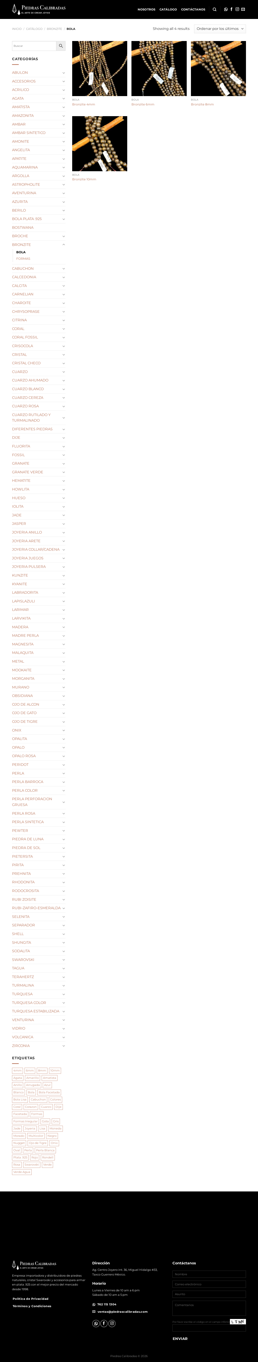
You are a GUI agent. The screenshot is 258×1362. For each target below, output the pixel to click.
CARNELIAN (22, 294)
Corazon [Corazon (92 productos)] (31, 1107)
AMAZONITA (23, 115)
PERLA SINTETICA (28, 822)
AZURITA (20, 202)
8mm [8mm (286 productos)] (42, 1070)
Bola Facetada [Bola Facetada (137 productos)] (49, 1092)
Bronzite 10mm (84, 179)
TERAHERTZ (23, 977)
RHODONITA (23, 882)
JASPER (19, 523)
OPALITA (19, 739)
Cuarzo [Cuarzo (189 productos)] (46, 1107)
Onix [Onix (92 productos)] (54, 1143)
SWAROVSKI (23, 960)
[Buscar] (214, 9)
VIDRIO (18, 1028)
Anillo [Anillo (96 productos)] (17, 1085)
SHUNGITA (21, 942)
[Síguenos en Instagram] (237, 9)
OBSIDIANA (22, 696)
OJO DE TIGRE (25, 721)
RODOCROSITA (25, 891)
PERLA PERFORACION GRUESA (32, 802)
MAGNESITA (22, 644)
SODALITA (21, 951)
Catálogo (168, 9)
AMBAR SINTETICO (28, 133)
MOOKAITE (22, 670)
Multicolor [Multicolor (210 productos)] (36, 1135)
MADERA (20, 627)
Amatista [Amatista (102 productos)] (49, 1078)
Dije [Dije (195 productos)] (58, 1107)
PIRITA (18, 865)
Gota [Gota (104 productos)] (45, 1121)
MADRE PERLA (25, 635)
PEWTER (20, 830)
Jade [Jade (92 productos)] (16, 1128)
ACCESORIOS (24, 81)
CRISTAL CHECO (26, 363)
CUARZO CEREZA (27, 398)
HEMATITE (21, 480)
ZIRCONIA (21, 1046)
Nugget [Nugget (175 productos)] (19, 1143)
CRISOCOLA (22, 346)
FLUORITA (21, 446)
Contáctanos (193, 9)
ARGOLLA (20, 176)
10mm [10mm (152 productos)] (55, 1070)
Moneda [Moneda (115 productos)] (55, 1128)
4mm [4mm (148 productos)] (17, 1070)
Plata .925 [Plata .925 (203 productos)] (20, 1157)
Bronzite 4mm (83, 104)
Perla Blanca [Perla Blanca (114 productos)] (45, 1150)
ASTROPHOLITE (26, 184)
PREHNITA (21, 874)
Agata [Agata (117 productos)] (17, 1078)
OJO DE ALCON (25, 704)
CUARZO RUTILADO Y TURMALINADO (31, 418)
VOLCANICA (22, 1037)
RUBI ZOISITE (24, 899)
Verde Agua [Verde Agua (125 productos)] (21, 1172)
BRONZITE (54, 29)
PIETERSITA (22, 856)
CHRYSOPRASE (26, 311)
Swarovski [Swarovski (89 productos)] (32, 1164)
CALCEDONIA (24, 277)
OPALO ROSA (24, 756)
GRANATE (20, 463)
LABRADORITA (25, 592)
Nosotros (147, 9)
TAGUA (18, 968)
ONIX (16, 730)
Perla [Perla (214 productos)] (28, 1150)
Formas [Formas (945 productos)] (36, 1114)
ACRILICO (20, 90)
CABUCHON (23, 268)
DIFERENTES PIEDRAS (32, 429)
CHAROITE (21, 303)
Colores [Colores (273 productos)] (55, 1099)
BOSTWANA (22, 227)
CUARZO (20, 372)
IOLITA (17, 506)
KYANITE (19, 584)
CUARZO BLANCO (28, 389)
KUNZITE (20, 575)
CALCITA (19, 286)
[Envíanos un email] (243, 9)
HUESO (18, 498)
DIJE (16, 437)
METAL (18, 661)
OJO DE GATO (24, 713)
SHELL (18, 934)
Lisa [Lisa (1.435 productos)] (42, 1128)
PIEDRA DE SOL (26, 848)
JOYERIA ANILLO (27, 532)
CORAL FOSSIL (25, 337)
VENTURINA (23, 1020)
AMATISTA (21, 107)
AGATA (18, 98)
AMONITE (20, 141)
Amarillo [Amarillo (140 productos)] (32, 1078)
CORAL (18, 329)
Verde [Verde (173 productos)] (47, 1164)
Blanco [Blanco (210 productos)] (18, 1092)
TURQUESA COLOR (29, 1003)
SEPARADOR (23, 925)
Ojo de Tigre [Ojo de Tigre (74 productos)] (38, 1143)
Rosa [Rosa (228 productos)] (16, 1164)
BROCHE (20, 236)
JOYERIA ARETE (26, 541)
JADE (17, 515)
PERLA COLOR (25, 790)
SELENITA (20, 917)
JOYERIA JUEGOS (27, 558)
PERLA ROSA (23, 813)
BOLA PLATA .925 (27, 219)
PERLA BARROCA (27, 782)
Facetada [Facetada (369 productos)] (20, 1114)
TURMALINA (23, 985)
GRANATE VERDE (27, 472)
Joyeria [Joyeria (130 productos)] (30, 1128)
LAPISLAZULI (23, 601)
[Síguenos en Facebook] (231, 9)
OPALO (18, 747)
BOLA (21, 252)
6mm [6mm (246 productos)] (30, 1070)
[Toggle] (64, 72)
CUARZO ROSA (25, 406)
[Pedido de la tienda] (220, 29)
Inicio (17, 29)
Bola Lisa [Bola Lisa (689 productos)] (20, 1099)
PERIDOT (20, 764)
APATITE (19, 159)
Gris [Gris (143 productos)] (56, 1121)
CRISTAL (19, 354)
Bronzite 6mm (142, 104)
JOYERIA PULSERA (29, 567)
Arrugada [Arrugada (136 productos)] (33, 1085)
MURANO (20, 687)
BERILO (19, 210)
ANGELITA (21, 150)
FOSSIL (18, 455)
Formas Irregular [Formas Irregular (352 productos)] (25, 1121)
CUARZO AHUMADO (30, 380)
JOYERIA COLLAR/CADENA (35, 549)
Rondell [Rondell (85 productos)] (47, 1157)
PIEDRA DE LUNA (27, 839)
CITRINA (19, 320)
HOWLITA (20, 489)
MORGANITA (23, 678)
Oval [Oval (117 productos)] (16, 1150)
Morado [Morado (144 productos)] (18, 1135)
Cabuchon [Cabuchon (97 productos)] (38, 1099)
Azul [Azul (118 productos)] (47, 1085)
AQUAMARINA (25, 167)
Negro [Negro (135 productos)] (52, 1135)
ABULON (20, 72)
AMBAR (19, 124)
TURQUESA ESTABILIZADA (35, 1011)
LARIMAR (20, 610)
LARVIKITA (21, 618)
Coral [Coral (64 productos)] (17, 1107)
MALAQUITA (22, 653)
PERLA (18, 773)
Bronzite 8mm (202, 104)
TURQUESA (22, 994)
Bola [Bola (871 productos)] (31, 1092)
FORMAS (23, 259)
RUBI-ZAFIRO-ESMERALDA (36, 908)
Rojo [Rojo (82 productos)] (34, 1157)
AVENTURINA (24, 193)
